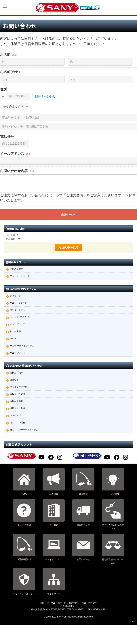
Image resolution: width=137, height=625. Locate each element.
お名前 (5, 55)
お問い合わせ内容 (14, 171)
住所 (3, 89)
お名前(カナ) (10, 72)
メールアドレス (12, 154)
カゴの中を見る (68, 247)
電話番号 (7, 137)
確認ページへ (68, 214)
